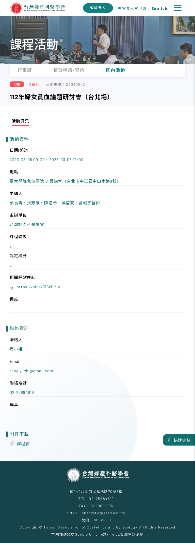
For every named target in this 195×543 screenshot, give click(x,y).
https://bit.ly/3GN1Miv (38, 286)
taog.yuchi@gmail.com (31, 370)
